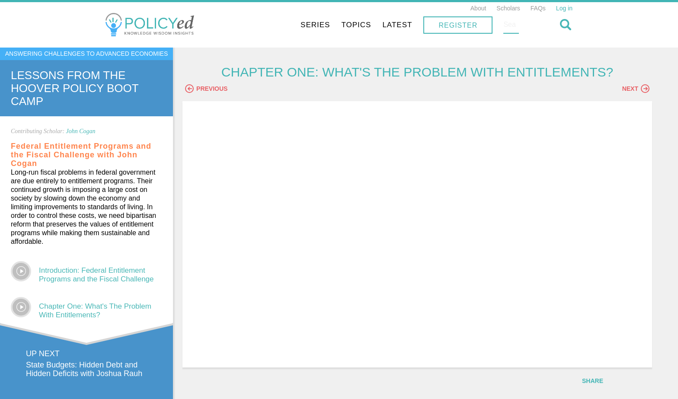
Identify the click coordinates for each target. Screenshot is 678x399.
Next (635, 89)
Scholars (508, 8)
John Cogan (81, 131)
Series (372, 25)
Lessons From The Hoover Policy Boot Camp (74, 88)
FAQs (538, 8)
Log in (564, 8)
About (478, 8)
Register (514, 25)
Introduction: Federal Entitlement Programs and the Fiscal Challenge (96, 274)
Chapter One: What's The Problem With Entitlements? (95, 310)
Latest (454, 25)
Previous (222, 89)
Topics (413, 25)
